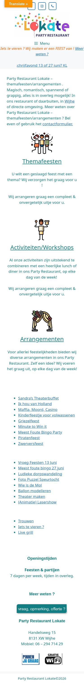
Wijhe (70, 101)
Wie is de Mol (30, 485)
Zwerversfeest (30, 443)
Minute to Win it (32, 426)
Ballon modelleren (34, 490)
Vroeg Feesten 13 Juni (37, 462)
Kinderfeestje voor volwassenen (46, 415)
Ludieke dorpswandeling (40, 473)
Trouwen (26, 520)
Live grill (25, 532)
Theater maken (31, 496)
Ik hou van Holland (35, 403)
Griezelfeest (28, 420)
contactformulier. (58, 123)
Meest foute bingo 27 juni (41, 468)
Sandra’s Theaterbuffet (38, 398)
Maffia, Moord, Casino (37, 409)
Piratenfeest (29, 437)
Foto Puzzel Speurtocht (38, 479)
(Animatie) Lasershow (37, 502)
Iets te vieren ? (31, 526)
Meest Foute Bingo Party (40, 432)
